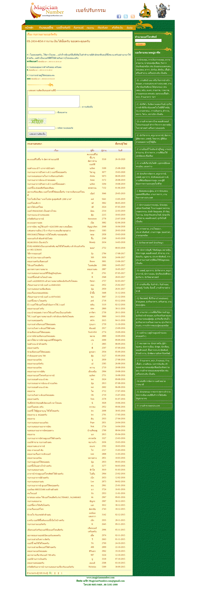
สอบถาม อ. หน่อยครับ (37, 417)
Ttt (92, 545)
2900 (104, 267)
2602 (104, 389)
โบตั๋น (92, 476)
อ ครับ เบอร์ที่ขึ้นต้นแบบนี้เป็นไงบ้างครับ (45, 523)
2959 (104, 291)
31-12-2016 (120, 295)
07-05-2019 (120, 209)
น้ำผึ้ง (92, 295)
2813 (104, 385)
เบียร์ (92, 196)
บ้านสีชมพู (92, 433)
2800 (104, 338)
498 (92, 549)
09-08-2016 (120, 381)
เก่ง (92, 342)
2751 (104, 377)
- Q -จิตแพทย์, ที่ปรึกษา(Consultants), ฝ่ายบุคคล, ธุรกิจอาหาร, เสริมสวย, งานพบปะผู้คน (154, 301)
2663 (104, 541)
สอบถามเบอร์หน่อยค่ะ (37, 553)
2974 (104, 537)
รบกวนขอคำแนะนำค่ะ (37, 382)
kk (92, 499)
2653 (104, 480)
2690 (104, 342)
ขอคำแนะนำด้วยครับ (37, 346)
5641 (104, 201)
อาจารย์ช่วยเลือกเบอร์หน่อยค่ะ (41, 338)
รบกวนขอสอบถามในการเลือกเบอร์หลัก (45, 178)
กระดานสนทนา (34, 146)
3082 (104, 225)
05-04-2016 (120, 436)
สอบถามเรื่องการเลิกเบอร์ (39, 456)
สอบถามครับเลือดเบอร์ (37, 264)
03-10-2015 (120, 565)
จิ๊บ (92, 241)
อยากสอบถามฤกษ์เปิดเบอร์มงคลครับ (44, 538)
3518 (104, 161)
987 (92, 557)
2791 (104, 417)
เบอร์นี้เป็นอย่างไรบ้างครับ (39, 468)
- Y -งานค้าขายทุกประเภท (148, 406)
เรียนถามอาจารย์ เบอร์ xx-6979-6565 (44, 299)
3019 (104, 472)
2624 (104, 209)
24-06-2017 (120, 260)
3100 (104, 170)
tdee (92, 311)
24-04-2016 (120, 425)
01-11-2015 (120, 541)
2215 (104, 217)
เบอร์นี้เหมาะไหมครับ (37, 303)
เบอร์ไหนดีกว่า (34, 205)
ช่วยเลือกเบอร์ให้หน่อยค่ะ (39, 354)
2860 (104, 311)
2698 (104, 413)
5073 (104, 178)
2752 (104, 250)
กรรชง (92, 409)
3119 (104, 307)
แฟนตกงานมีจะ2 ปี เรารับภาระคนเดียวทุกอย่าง (49, 233)
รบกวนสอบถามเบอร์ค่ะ (38, 425)
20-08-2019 (120, 182)
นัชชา (92, 233)
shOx (92, 322)
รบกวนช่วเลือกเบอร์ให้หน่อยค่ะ (41, 327)
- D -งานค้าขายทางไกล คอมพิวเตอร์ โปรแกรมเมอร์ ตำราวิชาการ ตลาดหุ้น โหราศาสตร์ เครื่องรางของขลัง (153, 124)
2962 (104, 553)
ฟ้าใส (92, 472)
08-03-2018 (120, 250)
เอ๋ (92, 366)
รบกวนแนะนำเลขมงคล (38, 217)
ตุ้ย (92, 217)
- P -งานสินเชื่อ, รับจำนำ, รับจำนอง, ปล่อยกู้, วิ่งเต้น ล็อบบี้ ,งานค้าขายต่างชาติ (153, 287)
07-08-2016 (120, 385)
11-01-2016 (120, 495)
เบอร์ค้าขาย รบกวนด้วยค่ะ (39, 444)
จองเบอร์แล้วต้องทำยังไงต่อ (39, 241)
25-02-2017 (120, 287)
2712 (104, 393)
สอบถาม (31, 393)
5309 (104, 569)
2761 (104, 275)
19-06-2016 (120, 405)
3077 (104, 174)
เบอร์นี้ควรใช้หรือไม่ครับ (38, 507)
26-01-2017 (120, 291)
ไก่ (92, 452)
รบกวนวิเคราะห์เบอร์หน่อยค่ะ (40, 397)
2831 (104, 425)
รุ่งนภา (92, 327)
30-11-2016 (120, 311)
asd (92, 201)
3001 (104, 263)
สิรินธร (92, 553)
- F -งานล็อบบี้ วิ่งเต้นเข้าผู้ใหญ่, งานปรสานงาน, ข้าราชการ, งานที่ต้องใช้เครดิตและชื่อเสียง (153, 152)
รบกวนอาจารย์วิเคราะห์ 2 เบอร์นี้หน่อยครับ (47, 174)
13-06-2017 (120, 263)
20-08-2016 (120, 370)
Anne (92, 182)
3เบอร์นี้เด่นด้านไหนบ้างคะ (39, 279)
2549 (104, 241)
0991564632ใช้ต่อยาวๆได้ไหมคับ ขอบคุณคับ (47, 237)
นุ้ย (92, 291)
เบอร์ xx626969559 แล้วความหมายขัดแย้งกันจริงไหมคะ (52, 283)
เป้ (92, 468)
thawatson (92, 221)
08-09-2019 (120, 178)
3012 (104, 507)
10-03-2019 (120, 217)
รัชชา (92, 283)
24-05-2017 (120, 267)
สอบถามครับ (33, 350)
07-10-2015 (120, 561)
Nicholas (92, 569)
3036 (104, 260)
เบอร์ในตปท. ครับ (35, 409)
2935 (104, 522)
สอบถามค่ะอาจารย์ (36, 448)
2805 (104, 346)
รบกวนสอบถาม (34, 503)
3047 (104, 299)
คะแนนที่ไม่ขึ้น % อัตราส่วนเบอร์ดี (43, 162)
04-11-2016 (120, 322)
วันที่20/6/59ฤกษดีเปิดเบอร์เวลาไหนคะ (44, 405)
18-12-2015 (120, 511)
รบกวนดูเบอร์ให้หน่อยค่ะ (38, 464)
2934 (104, 354)
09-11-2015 (120, 526)
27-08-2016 (120, 362)
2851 (104, 460)
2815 (104, 436)
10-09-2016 (120, 338)
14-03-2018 (120, 244)
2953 (104, 495)
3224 (104, 557)
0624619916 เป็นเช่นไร (37, 245)
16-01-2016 (120, 492)
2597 (104, 350)
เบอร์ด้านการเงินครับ (37, 561)
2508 (104, 565)
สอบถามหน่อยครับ (35, 565)
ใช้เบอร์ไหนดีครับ (35, 268)
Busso (92, 263)
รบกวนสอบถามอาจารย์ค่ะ (39, 429)
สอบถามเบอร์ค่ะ (34, 362)
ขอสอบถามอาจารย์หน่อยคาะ (40, 433)
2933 (104, 421)
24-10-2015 (120, 545)
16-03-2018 (120, 241)
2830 (104, 362)
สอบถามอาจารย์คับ (36, 374)
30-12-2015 (120, 503)
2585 (104, 366)
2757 (104, 283)
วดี (92, 209)
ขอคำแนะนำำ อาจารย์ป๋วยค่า (41, 171)
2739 (104, 326)
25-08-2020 (120, 170)
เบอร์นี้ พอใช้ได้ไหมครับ (38, 545)
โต (92, 393)
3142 (104, 517)
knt (92, 381)
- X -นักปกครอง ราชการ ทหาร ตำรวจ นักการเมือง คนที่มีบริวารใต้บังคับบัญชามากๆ (153, 395)
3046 (104, 196)
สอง (92, 287)
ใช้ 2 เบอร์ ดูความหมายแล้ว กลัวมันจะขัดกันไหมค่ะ (50, 319)
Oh (92, 397)
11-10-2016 (120, 326)
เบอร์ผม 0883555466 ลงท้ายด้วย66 (42, 492)
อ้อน (92, 213)
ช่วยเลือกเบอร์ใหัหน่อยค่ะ (39, 334)
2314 (104, 213)
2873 (104, 484)
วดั (92, 205)
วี (92, 542)
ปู (92, 362)
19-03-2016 (120, 444)
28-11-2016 (120, 315)
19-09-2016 (120, 334)
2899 (104, 549)
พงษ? (92, 250)
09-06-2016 (120, 409)
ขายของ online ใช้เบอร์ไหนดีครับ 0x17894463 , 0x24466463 (54, 500)
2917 (104, 330)
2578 (104, 401)
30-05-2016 (120, 413)
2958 (104, 237)
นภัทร (92, 171)
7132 (104, 190)
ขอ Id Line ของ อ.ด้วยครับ (39, 260)
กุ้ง (92, 256)
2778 (104, 221)
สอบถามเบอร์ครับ (35, 366)
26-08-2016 (120, 366)
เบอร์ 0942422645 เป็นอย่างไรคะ (42, 213)
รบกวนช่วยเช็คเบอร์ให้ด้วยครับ (41, 549)
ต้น (92, 421)
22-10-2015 (120, 549)
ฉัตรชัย (92, 511)
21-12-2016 (120, 299)
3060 (104, 319)
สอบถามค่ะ (92, 272)
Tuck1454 (92, 334)
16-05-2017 (120, 271)
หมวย (92, 338)
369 (92, 260)
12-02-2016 (120, 480)
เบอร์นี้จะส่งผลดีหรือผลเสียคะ (40, 190)
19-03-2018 (120, 237)
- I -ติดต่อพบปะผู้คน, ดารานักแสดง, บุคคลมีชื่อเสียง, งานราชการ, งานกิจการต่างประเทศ (152, 194)
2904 (104, 374)
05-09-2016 (120, 354)
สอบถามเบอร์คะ (34, 370)
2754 (104, 429)
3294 (104, 186)
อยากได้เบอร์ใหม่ (35, 209)
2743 (104, 511)
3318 (104, 561)
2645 (104, 526)
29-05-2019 (120, 196)
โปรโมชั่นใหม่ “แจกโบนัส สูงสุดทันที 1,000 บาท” (49, 201)
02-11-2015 (120, 537)
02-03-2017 (120, 283)
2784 (104, 256)
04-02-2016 (120, 484)
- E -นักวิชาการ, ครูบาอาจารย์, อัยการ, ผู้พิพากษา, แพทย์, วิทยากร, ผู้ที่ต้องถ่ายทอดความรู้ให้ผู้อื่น (153, 138)
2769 (104, 545)
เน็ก (92, 480)
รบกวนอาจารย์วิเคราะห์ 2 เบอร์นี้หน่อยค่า (46, 186)
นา (92, 492)
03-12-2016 (120, 303)
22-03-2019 (120, 213)
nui (92, 389)
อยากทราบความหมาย (37, 272)
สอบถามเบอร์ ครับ (35, 311)
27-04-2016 (120, 421)
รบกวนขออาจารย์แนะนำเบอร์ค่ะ (42, 386)
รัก (92, 496)
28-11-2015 (120, 522)
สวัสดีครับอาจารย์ (35, 221)
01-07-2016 (120, 401)
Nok (92, 429)
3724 (104, 492)
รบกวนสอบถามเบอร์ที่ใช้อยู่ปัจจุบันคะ (44, 275)
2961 (104, 488)
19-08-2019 (120, 186)
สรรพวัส (92, 441)
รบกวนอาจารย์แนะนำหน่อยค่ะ (41, 182)
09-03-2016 (120, 464)
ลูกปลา (92, 354)
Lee (92, 484)
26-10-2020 (120, 161)
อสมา (92, 319)
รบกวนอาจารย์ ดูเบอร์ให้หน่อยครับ (43, 488)
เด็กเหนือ (92, 374)
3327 (104, 440)
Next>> (65, 575)
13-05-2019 (120, 201)
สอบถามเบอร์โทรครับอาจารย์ (40, 378)
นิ (92, 405)
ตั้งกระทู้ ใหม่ (121, 146)
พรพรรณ (92, 190)
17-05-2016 (120, 417)
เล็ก (92, 523)
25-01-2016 (120, 488)
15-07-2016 (120, 397)
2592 (104, 448)
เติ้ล (92, 538)
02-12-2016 (120, 307)
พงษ (92, 237)
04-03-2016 (120, 468)
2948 (104, 279)
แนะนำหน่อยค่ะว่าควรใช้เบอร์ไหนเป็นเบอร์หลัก (49, 315)
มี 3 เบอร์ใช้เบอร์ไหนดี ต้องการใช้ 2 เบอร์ (46, 307)
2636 (104, 444)
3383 (104, 233)
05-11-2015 (120, 532)
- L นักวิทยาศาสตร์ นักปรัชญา (149, 243)
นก (92, 437)
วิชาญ (92, 174)
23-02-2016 (120, 476)
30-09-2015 (120, 569)
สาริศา (92, 315)
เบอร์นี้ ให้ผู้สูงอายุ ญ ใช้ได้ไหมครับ (43, 413)
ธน (92, 488)
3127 (104, 358)
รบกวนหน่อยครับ (35, 323)
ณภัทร (92, 378)
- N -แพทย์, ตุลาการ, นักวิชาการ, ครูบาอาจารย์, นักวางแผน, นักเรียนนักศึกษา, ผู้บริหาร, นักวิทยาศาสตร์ (153, 273)
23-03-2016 (120, 440)
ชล (92, 299)
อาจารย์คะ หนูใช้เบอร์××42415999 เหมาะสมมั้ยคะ (50, 229)
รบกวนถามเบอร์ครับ (36, 526)
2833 (104, 464)
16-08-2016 (120, 377)
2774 (104, 334)
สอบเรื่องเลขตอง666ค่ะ (37, 295)
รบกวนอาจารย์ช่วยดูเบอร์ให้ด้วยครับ (44, 441)
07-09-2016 (120, 350)
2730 (104, 315)
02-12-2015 (120, 517)
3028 (104, 405)
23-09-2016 (120, 330)
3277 (104, 468)
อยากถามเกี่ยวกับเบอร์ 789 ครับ (41, 557)
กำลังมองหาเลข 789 (36, 358)
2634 (104, 244)
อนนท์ (92, 565)
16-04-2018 (120, 229)
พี (92, 350)
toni (92, 456)
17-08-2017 (120, 256)
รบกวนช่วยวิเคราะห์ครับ (38, 542)
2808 (104, 456)
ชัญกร (92, 503)
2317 (104, 452)
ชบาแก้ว (92, 444)
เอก (92, 507)
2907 (104, 503)
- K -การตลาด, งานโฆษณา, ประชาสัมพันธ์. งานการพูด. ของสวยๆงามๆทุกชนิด (153, 232)
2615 (104, 322)
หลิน (92, 307)
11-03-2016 (120, 456)
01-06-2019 (120, 190)
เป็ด (92, 225)
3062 (104, 205)
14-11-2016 (120, 319)
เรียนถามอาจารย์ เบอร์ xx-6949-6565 (44, 287)
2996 (104, 532)
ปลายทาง (92, 460)
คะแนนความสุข (34, 225)
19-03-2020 (120, 174)
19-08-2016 (120, 374)
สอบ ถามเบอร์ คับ (35, 452)
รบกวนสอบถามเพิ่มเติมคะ (39, 291)
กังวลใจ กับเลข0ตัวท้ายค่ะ (39, 517)
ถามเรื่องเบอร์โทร (35, 511)
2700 (104, 433)
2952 (104, 287)
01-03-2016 (120, 472)
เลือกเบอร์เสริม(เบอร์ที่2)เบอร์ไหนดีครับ (45, 532)
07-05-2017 (120, 275)
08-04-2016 (120, 433)
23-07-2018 (120, 221)
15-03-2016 (120, 452)
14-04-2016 (120, 429)
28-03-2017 (120, 279)
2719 (104, 370)
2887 (104, 271)
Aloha (92, 178)
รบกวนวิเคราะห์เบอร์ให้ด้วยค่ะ (41, 330)
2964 (104, 476)
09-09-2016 (120, 342)
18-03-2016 (120, 448)
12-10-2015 (120, 557)
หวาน (92, 370)
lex (92, 413)
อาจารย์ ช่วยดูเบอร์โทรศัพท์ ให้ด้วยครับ (45, 476)
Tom (92, 401)
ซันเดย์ (92, 330)
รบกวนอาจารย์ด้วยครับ (38, 480)
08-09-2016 (120, 346)
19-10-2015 (120, 553)
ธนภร (92, 448)
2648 (104, 229)
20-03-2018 (120, 233)
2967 (104, 499)
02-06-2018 (120, 225)
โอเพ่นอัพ (92, 268)
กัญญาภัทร (92, 229)
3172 (104, 182)
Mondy (92, 244)
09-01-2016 (120, 499)
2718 (104, 303)
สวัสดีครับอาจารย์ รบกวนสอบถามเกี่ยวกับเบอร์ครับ (50, 569)
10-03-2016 (120, 460)
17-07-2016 (120, 393)
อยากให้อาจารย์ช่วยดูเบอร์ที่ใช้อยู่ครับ (44, 342)
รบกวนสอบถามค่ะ (35, 472)
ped (92, 303)
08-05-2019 (120, 205)
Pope (92, 425)
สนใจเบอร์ (32, 496)
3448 (104, 295)
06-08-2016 (120, 389)
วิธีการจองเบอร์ (34, 256)
